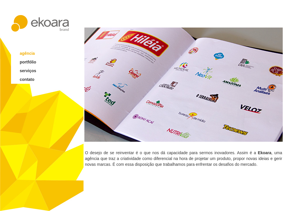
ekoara (40, 23)
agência (27, 53)
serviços (28, 70)
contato (27, 79)
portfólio (28, 62)
